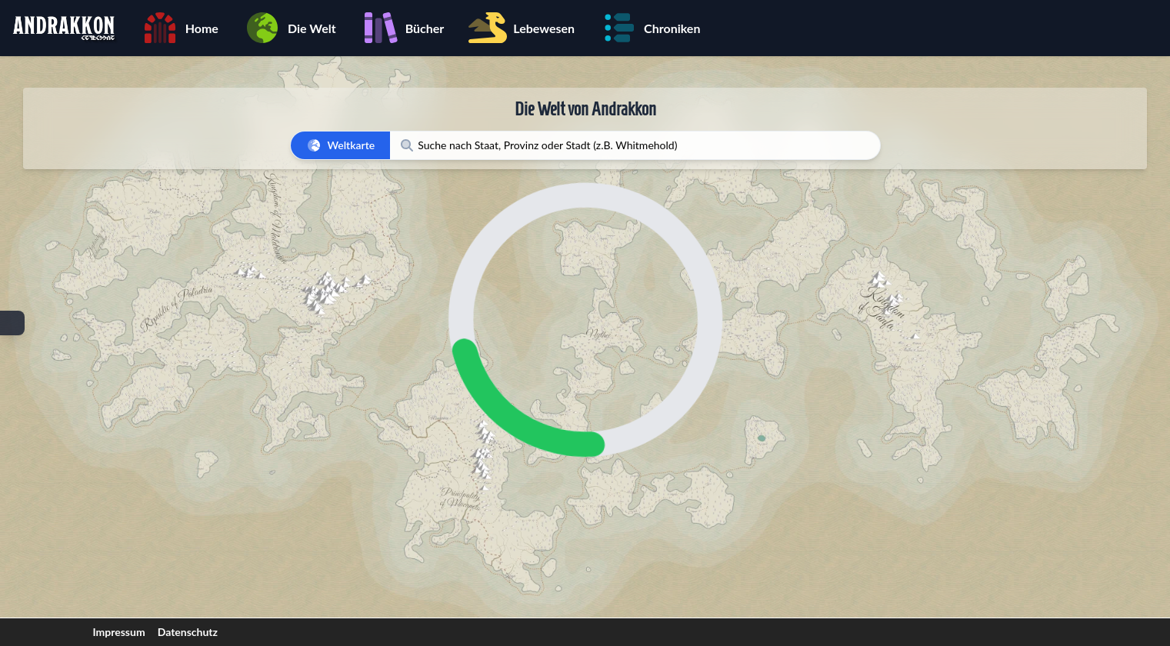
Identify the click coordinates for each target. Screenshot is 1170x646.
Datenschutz (188, 631)
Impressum (119, 631)
